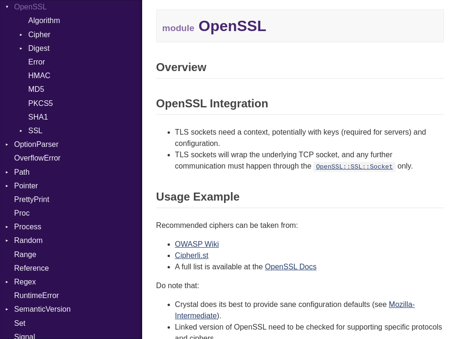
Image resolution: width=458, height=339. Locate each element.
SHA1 (38, 117)
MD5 (36, 89)
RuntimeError (36, 295)
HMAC (39, 76)
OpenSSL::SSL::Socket (354, 166)
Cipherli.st (192, 255)
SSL (35, 131)
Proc (22, 213)
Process (27, 227)
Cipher (39, 35)
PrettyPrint (31, 199)
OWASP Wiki (197, 244)
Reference (31, 268)
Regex (25, 282)
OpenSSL (30, 7)
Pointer (26, 186)
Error (36, 62)
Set (19, 323)
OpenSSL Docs (291, 267)
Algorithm (44, 20)
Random (28, 240)
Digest (38, 48)
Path (22, 172)
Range (25, 254)
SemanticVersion (42, 309)
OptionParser (36, 144)
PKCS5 (40, 103)
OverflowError (37, 158)
